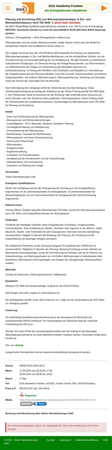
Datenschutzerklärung (87, 440)
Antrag (19, 345)
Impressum (65, 440)
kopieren (26, 403)
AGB (105, 440)
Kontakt (51, 440)
